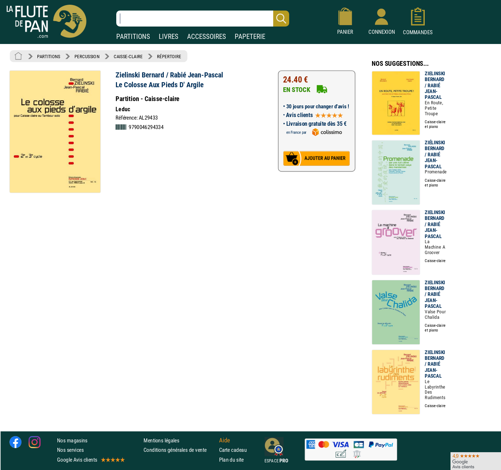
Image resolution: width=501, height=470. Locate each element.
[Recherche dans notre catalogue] (202, 19)
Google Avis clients (90, 460)
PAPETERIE (250, 36)
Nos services (70, 450)
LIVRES (168, 36)
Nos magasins (72, 440)
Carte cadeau (233, 450)
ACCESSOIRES (206, 36)
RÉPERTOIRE (169, 56)
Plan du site (231, 460)
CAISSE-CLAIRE (128, 56)
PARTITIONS (133, 36)
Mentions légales (161, 440)
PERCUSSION (87, 56)
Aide (224, 440)
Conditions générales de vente (180, 450)
